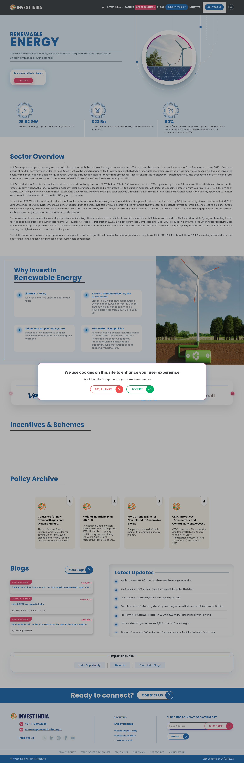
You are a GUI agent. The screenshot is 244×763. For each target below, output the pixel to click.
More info (156, 379)
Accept (137, 389)
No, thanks (103, 389)
